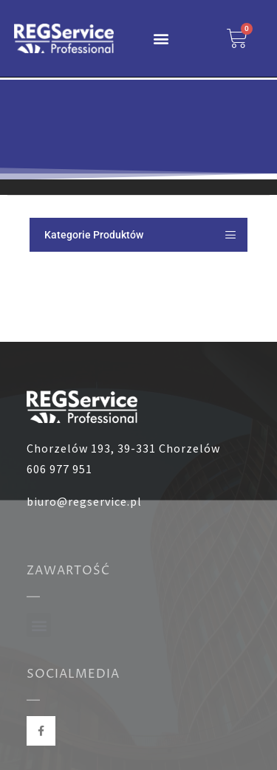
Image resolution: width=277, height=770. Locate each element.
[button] (161, 39)
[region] (138, 129)
